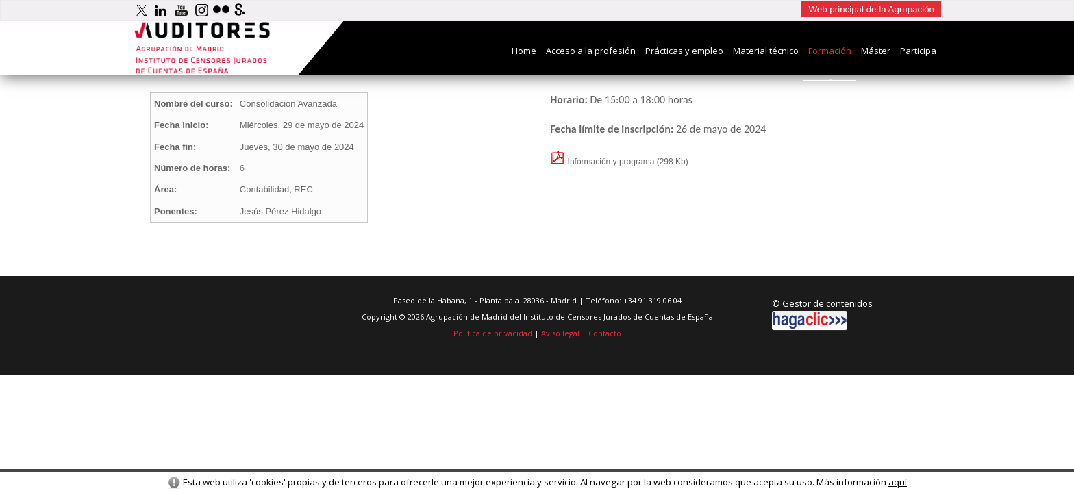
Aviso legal (560, 333)
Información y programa (602, 161)
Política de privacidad (492, 333)
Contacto (604, 333)
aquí (897, 482)
